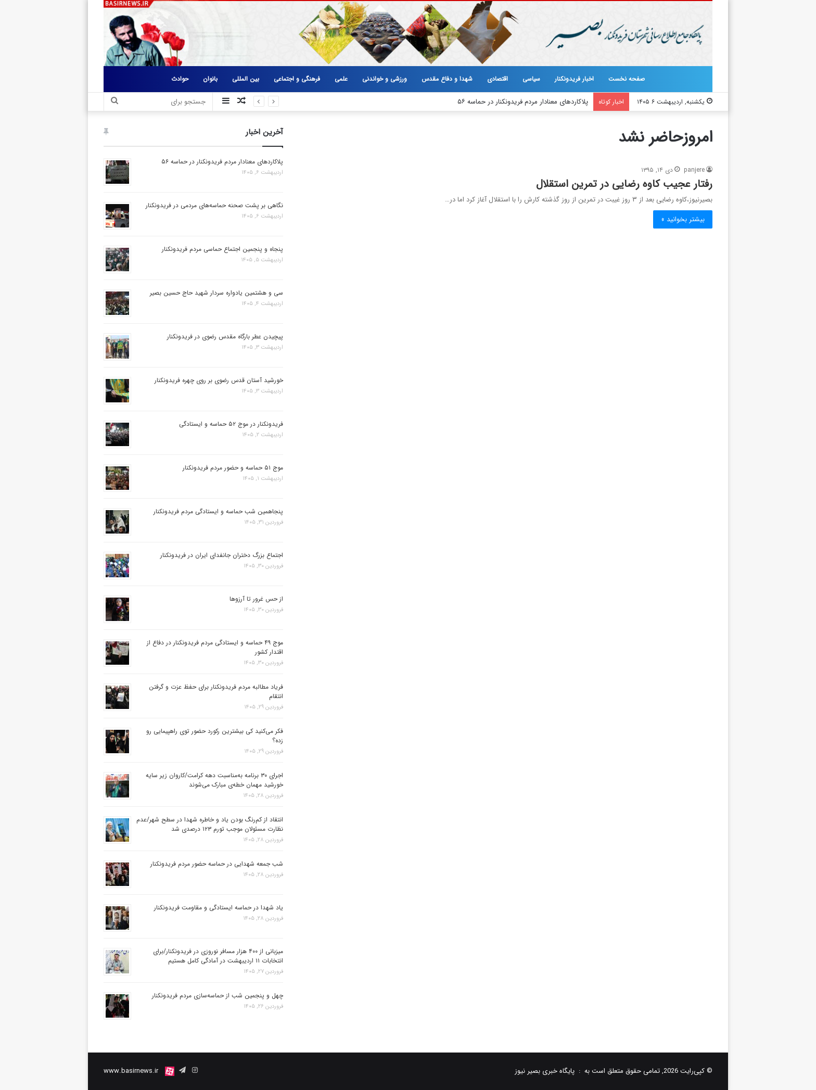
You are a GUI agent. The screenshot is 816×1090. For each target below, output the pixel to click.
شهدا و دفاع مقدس (447, 79)
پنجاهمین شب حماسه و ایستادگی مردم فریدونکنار (218, 511)
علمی (341, 79)
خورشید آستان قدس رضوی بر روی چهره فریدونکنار (219, 380)
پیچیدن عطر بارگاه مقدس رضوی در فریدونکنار (225, 336)
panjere (694, 170)
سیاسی (531, 79)
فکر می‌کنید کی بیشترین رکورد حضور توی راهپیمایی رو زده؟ (214, 735)
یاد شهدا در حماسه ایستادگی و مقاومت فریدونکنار (218, 907)
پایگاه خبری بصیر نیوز (545, 1071)
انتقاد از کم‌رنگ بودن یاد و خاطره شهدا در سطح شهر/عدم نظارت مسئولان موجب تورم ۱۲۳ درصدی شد (209, 824)
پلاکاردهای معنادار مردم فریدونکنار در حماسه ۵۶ (522, 101)
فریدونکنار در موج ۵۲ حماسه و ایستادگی (231, 424)
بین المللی (245, 79)
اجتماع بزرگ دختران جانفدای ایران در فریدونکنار (221, 555)
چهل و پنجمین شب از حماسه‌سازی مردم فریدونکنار (217, 995)
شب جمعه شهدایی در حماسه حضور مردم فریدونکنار (216, 864)
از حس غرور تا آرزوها (256, 599)
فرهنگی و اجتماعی (297, 79)
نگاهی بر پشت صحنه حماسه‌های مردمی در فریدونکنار (214, 205)
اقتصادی (497, 79)
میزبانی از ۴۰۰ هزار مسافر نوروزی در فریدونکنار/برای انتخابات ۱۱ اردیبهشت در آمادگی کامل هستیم (218, 956)
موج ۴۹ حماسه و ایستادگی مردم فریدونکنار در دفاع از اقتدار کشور (215, 647)
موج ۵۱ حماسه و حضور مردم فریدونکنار (233, 468)
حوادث (179, 79)
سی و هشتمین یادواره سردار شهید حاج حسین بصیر (216, 293)
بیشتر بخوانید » (683, 219)
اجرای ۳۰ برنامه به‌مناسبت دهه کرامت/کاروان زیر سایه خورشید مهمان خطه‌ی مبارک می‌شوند (214, 780)
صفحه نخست (626, 79)
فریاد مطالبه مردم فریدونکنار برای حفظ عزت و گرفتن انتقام (216, 691)
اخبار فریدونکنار (574, 79)
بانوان (210, 79)
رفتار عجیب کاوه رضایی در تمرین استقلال (624, 184)
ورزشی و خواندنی (384, 79)
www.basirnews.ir (131, 1071)
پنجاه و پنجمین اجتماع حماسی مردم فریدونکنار (222, 249)
